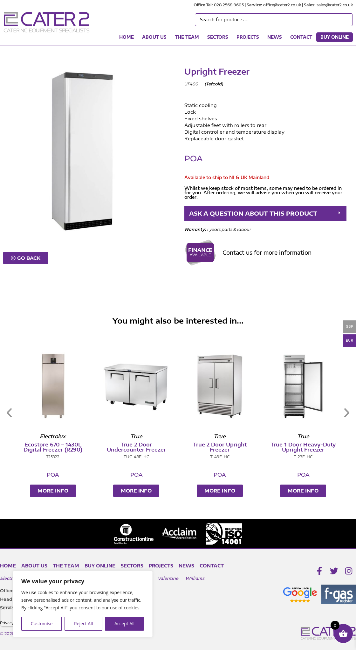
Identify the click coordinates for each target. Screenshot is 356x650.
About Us (154, 37)
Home (126, 37)
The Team (187, 37)
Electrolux (11, 578)
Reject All (83, 623)
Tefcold (214, 83)
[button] (265, 213)
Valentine (168, 578)
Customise (42, 623)
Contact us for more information (267, 252)
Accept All (124, 623)
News (274, 37)
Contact (301, 37)
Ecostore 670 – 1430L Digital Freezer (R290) (114, 447)
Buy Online (334, 37)
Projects (247, 37)
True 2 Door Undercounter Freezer (197, 447)
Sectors (217, 37)
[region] (83, 604)
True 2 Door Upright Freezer (281, 447)
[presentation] (12, 616)
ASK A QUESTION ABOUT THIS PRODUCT (253, 213)
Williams (194, 578)
